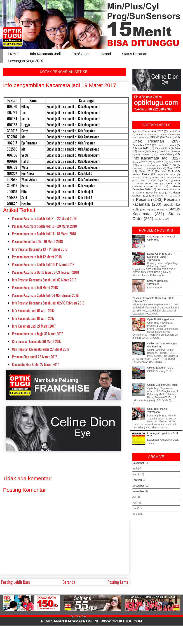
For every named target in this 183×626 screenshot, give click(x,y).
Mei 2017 (167, 171)
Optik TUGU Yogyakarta (160, 319)
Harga (177, 151)
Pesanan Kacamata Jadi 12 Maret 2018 (37, 256)
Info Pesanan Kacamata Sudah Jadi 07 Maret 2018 (44, 280)
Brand (106, 53)
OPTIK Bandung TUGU (160, 367)
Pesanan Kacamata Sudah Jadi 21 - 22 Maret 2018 (44, 218)
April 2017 (157, 131)
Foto (177, 148)
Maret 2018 (146, 171)
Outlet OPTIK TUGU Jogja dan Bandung (162, 345)
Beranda (68, 582)
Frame (141, 151)
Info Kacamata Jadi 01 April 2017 (33, 310)
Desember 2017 (141, 145)
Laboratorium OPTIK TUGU (161, 165)
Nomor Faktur (140, 174)
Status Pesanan (134, 53)
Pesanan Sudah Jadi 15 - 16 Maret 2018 (37, 241)
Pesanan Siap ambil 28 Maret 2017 (34, 356)
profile (135, 209)
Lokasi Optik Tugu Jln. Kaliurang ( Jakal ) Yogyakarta (159, 256)
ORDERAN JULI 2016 (168, 189)
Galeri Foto (164, 151)
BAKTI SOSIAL (139, 137)
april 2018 (175, 131)
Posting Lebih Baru (15, 582)
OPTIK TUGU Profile (147, 184)
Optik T (143, 180)
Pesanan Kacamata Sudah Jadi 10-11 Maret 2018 (43, 264)
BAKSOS (152, 134)
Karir (140, 165)
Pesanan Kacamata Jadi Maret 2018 (35, 287)
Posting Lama (117, 582)
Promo (160, 209)
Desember (138, 485)
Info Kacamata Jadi (45, 53)
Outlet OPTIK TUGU (164, 196)
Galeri (152, 151)
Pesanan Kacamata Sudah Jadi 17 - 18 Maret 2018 (44, 233)
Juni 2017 (174, 162)
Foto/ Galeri (81, 53)
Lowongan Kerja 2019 (25, 60)
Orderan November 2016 (150, 192)
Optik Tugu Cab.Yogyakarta (165, 180)
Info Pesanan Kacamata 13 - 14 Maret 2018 (39, 249)
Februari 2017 (140, 148)
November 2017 (166, 174)
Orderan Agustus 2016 (146, 186)
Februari (137, 479)
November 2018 (139, 177)
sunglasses (160, 219)
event (173, 145)
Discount (162, 145)
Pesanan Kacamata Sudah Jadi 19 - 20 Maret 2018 (44, 226)
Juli (134, 496)
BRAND (154, 137)
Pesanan (144, 199)
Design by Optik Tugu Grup (99, 616)
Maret (135, 474)
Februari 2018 (162, 148)
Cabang (170, 137)
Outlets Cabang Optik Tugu (162, 384)
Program (149, 210)
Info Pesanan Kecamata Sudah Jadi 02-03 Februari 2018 (48, 303)
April (134, 468)
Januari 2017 (139, 162)
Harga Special (142, 154)
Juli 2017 (158, 162)
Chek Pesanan (148, 141)
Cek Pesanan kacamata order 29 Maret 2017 (40, 349)
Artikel (139, 134)
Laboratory (137, 168)
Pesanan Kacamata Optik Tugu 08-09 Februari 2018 (45, 272)
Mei (134, 508)
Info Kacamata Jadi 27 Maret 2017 (34, 326)
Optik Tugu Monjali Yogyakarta (157, 410)
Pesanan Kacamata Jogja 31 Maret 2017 (37, 333)
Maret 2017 (173, 168)
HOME (13, 53)
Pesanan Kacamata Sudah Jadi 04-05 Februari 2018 (45, 295)
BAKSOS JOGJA (168, 134)
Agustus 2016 (139, 131)
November (138, 462)
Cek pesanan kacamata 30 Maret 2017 (36, 341)
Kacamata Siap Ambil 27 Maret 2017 (35, 364)
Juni (134, 502)
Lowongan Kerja (154, 168)
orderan (169, 183)
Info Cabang (167, 154)
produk (168, 204)
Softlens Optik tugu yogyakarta (157, 282)
